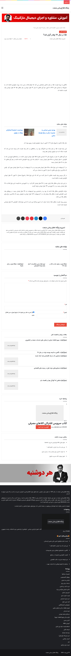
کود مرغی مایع (66, 602)
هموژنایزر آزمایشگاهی (64, 605)
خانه (65, 28)
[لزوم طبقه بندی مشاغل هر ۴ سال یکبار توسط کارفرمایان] (35, 256)
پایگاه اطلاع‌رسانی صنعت (63, 492)
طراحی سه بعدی (66, 580)
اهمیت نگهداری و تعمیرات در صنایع (59, 555)
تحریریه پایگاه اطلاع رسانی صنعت (53, 227)
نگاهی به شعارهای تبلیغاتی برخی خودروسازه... (56, 550)
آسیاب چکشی (66, 639)
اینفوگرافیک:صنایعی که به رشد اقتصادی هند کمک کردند (51, 356)
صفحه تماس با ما (40, 506)
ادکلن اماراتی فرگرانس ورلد (63, 590)
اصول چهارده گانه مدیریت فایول (57, 456)
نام (66, 304)
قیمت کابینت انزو (65, 596)
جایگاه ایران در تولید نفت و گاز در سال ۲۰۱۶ (58, 265)
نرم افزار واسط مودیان (64, 614)
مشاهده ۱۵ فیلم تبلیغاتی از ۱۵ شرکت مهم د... (57, 564)
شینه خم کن (67, 611)
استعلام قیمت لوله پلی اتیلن (63, 627)
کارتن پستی (67, 620)
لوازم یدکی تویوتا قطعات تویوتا (62, 617)
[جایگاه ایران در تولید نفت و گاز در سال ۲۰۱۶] (57, 256)
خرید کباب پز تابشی (65, 586)
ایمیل (65, 312)
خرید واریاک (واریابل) (64, 636)
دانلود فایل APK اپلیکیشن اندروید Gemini (55, 443)
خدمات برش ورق (65, 583)
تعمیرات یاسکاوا (66, 574)
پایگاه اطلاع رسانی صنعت (52, 653)
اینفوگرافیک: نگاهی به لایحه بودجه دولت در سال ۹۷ (52, 352)
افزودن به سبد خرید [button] (43, 427)
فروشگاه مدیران (17, 500)
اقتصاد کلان (52, 28)
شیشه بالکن (67, 630)
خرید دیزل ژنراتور (65, 645)
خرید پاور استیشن (65, 599)
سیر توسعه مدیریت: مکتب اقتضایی (59, 560)
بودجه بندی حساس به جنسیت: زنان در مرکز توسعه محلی (46, 133)
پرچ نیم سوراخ (66, 633)
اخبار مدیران (59, 28)
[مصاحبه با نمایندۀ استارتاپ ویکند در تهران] (29, 132)
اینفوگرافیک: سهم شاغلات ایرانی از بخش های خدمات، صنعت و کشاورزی (46, 340)
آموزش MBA (66, 623)
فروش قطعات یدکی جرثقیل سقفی (61, 608)
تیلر (69, 642)
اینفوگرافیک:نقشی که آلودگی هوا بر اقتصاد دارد (53, 380)
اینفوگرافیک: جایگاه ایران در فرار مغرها (15, 265)
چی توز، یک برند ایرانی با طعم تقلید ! (56, 447)
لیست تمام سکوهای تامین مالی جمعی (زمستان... (55, 541)
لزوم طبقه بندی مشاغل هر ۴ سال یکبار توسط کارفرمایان (36, 265)
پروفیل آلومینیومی (65, 577)
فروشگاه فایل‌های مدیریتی (28, 500)
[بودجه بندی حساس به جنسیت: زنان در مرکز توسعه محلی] (61, 132)
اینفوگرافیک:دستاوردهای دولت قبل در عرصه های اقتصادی (50, 368)
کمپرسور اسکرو (66, 593)
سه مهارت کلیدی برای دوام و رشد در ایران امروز (53, 452)
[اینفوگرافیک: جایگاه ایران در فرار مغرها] (13, 256)
